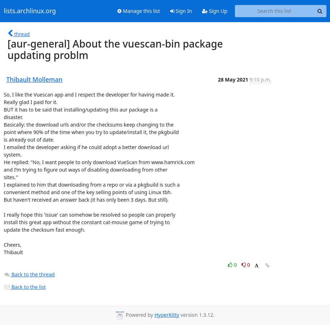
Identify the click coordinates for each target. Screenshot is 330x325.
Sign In (181, 11)
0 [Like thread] (233, 264)
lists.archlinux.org (30, 11)
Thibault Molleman (34, 79)
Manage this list (138, 11)
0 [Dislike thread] (246, 264)
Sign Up (214, 11)
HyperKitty (166, 314)
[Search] (320, 11)
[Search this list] (274, 11)
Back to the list (25, 287)
